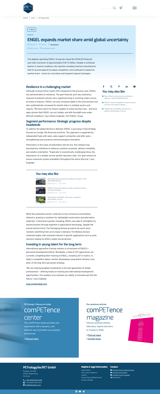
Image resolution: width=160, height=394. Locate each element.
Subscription (86, 370)
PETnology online (44, 18)
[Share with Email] (134, 86)
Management (54, 44)
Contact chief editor (118, 373)
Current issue (93, 339)
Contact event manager (120, 375)
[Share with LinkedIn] (126, 86)
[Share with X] (111, 86)
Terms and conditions (89, 373)
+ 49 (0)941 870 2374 (32, 380)
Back (32, 29)
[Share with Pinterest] (119, 86)
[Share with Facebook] (103, 86)
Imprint (84, 375)
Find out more (31, 339)
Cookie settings (87, 380)
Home (33, 18)
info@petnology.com (32, 385)
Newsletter (115, 377)
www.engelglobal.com (36, 284)
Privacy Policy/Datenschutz (91, 377)
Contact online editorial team (122, 370)
